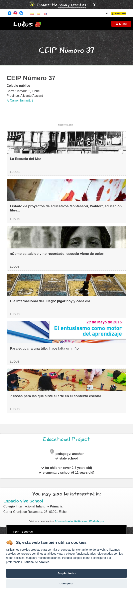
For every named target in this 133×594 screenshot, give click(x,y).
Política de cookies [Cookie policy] (36, 562)
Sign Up (119, 13)
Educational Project (66, 439)
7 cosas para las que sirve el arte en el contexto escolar (55, 396)
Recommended (65, 125)
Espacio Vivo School (23, 501)
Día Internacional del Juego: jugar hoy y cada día (50, 301)
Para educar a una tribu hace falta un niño (44, 348)
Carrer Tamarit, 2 (20, 100)
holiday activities (72, 5)
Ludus (23, 24)
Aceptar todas (66, 573)
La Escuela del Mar (25, 159)
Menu (121, 23)
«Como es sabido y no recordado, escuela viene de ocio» (57, 254)
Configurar (66, 583)
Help (16, 532)
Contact (27, 532)
